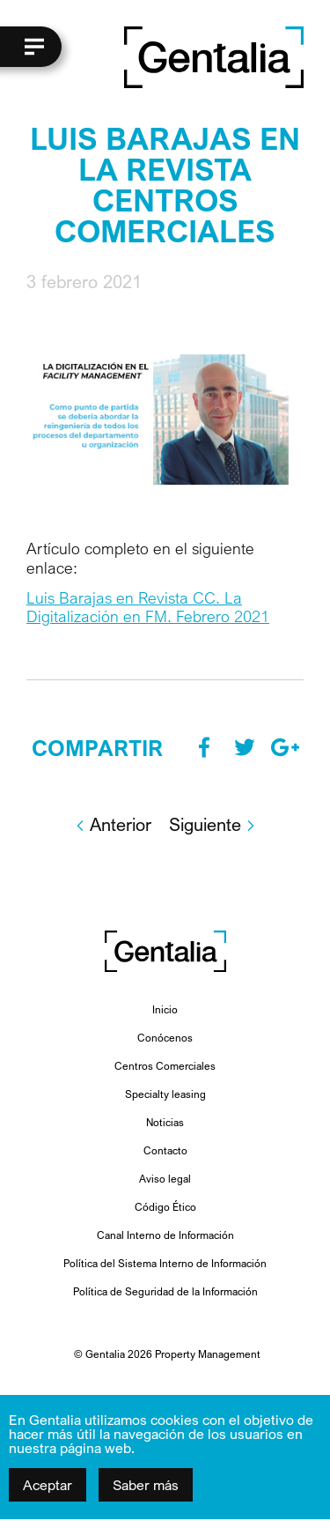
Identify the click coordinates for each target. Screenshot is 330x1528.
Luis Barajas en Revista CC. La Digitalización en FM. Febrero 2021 (147, 607)
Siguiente (212, 824)
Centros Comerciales (165, 1065)
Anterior (113, 824)
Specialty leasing (165, 1094)
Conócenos (165, 1037)
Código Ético (165, 1206)
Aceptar (47, 1485)
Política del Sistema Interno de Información (165, 1263)
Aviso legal (165, 1178)
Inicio (165, 1009)
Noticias (165, 1122)
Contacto (165, 1150)
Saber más (146, 1485)
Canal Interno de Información (165, 1235)
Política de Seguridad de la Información (165, 1291)
